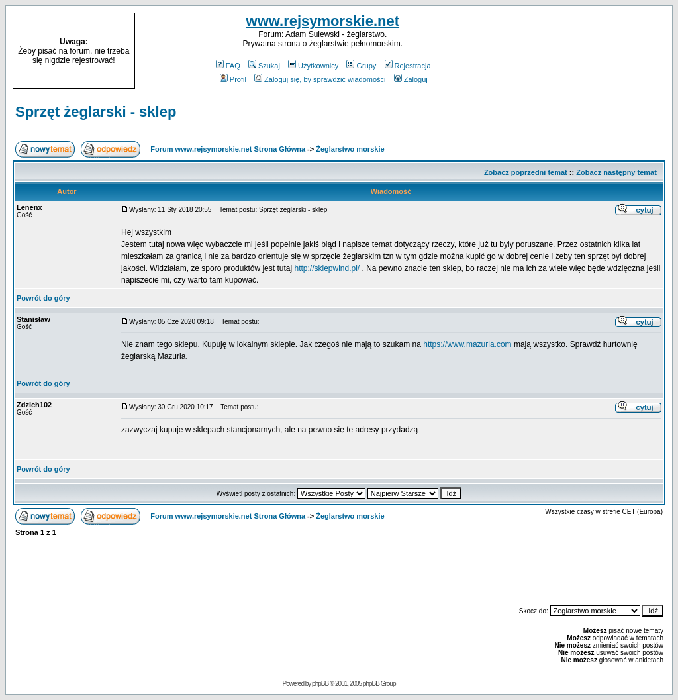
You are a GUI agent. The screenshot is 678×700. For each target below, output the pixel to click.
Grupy (361, 66)
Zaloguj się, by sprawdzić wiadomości (319, 79)
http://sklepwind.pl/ (327, 268)
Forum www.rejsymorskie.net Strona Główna (227, 149)
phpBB (320, 683)
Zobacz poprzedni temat (525, 172)
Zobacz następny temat (616, 172)
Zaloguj (411, 79)
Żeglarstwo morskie (350, 149)
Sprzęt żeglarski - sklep (95, 111)
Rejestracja (408, 66)
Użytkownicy (313, 66)
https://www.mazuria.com (467, 344)
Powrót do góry (43, 298)
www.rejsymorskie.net (323, 21)
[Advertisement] (587, 51)
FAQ (228, 66)
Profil (233, 79)
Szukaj (264, 66)
